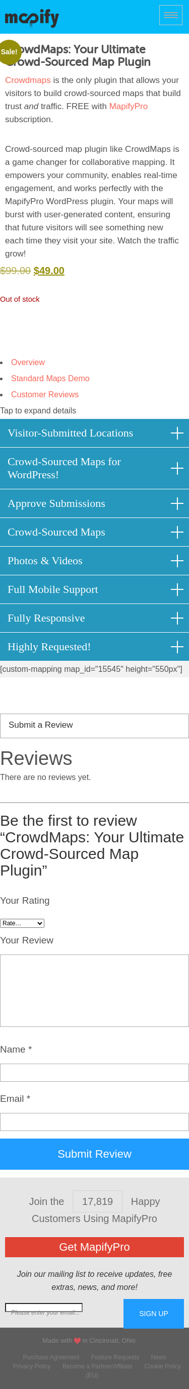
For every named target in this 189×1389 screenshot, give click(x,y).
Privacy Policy (32, 1366)
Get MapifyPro (94, 1247)
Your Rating (25, 900)
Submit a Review (41, 725)
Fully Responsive (46, 618)
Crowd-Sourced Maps (56, 532)
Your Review (26, 940)
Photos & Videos (45, 560)
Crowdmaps (28, 80)
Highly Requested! (49, 646)
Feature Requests (115, 1357)
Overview (28, 362)
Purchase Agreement (51, 1357)
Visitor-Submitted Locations (70, 432)
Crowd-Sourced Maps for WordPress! (64, 468)
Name (16, 1049)
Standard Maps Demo (50, 378)
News (158, 1357)
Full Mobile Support (53, 589)
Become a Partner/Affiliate (97, 1366)
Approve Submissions (56, 503)
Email (15, 1098)
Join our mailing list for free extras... (64, 1312)
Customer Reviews (45, 394)
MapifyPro (32, 18)
